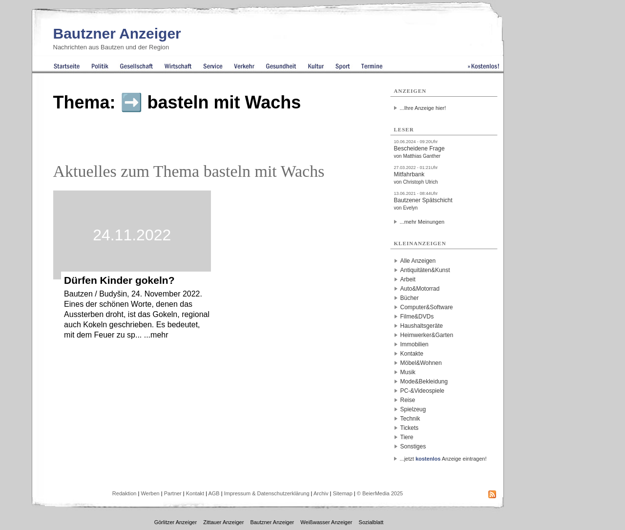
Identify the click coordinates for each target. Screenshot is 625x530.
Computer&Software (426, 307)
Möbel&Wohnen (421, 362)
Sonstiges (413, 446)
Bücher (409, 298)
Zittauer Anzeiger (223, 522)
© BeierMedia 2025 (380, 493)
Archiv (321, 493)
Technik (410, 418)
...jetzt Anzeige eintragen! (443, 458)
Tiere (407, 437)
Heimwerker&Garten (427, 335)
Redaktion (124, 493)
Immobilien (414, 344)
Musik (408, 372)
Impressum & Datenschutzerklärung (267, 493)
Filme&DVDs (417, 316)
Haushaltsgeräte (421, 325)
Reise (408, 400)
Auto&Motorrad (420, 288)
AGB (213, 493)
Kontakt (195, 493)
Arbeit (408, 279)
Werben (150, 493)
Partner (173, 493)
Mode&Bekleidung (424, 381)
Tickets (409, 427)
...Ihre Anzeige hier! (423, 108)
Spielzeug (413, 409)
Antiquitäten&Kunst (425, 270)
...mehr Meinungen (422, 221)
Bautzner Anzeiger (117, 33)
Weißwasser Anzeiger (326, 522)
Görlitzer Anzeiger (175, 522)
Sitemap (342, 493)
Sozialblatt (371, 522)
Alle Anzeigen (418, 260)
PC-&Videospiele (422, 390)
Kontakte (411, 353)
